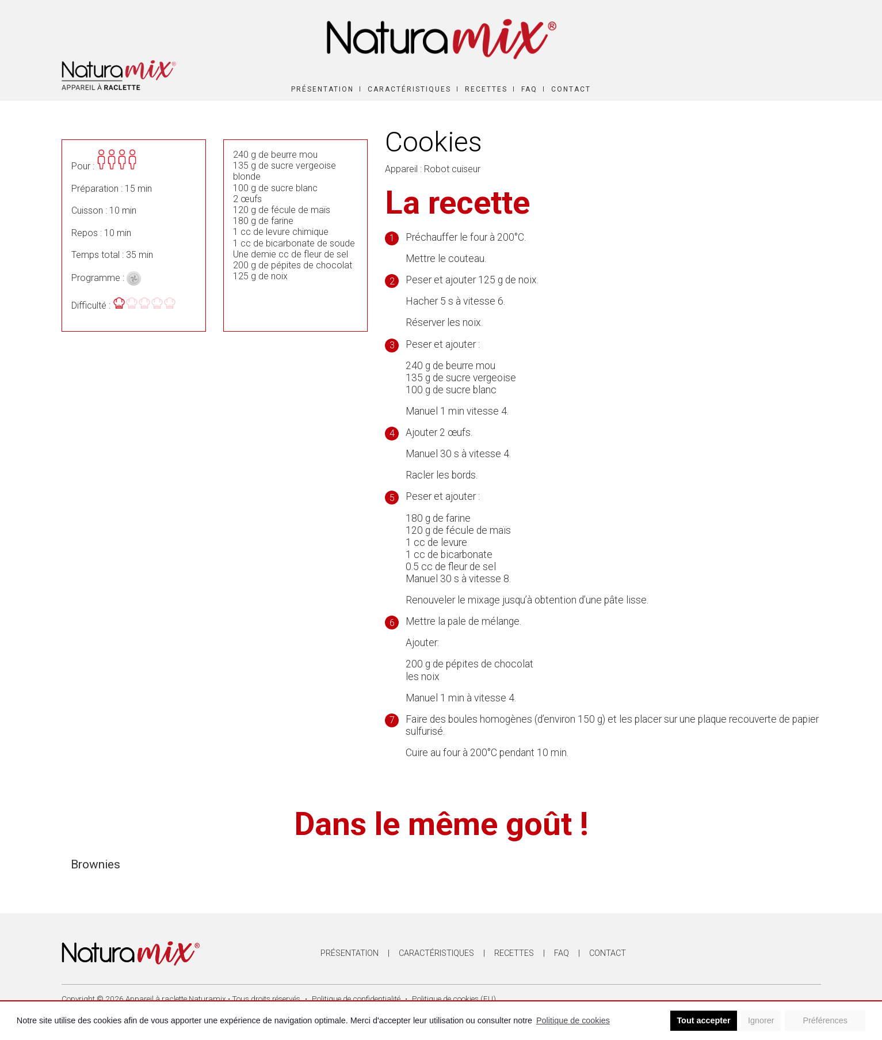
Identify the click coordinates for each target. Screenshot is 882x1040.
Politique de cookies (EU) (454, 998)
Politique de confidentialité (356, 998)
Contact (571, 89)
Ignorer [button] (761, 1020)
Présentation (322, 89)
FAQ (529, 89)
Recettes (486, 89)
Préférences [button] (825, 1020)
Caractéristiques (409, 89)
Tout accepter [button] (703, 1020)
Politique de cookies (573, 1020)
